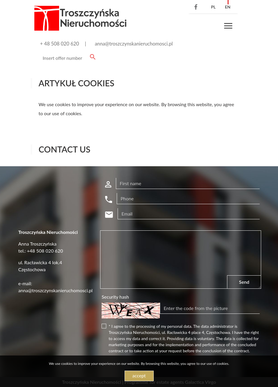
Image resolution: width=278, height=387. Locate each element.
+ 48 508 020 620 (59, 44)
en (228, 6)
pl (213, 6)
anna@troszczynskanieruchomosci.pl (134, 44)
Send (244, 282)
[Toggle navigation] (228, 27)
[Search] (68, 58)
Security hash (115, 297)
